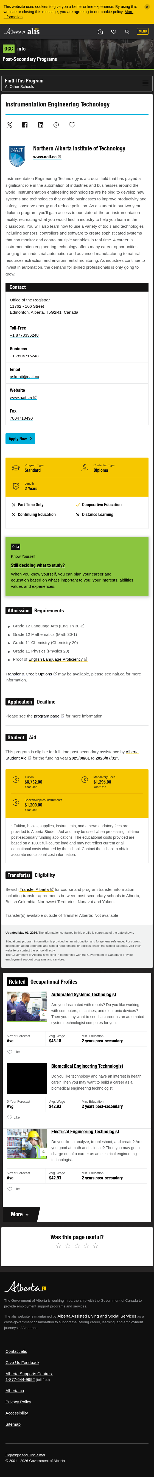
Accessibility (16, 1413)
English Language (58, 659)
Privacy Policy (18, 1401)
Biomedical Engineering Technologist (86, 1069)
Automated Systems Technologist (83, 1000)
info (14, 49)
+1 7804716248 (24, 356)
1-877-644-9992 (20, 1379)
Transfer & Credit (31, 674)
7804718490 (21, 418)
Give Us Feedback (22, 1362)
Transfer (36, 889)
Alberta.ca (14, 1390)
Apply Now (18, 438)
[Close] (147, 7)
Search (127, 32)
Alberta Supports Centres (28, 1373)
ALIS (33, 31)
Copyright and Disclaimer (25, 1455)
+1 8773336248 (24, 335)
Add (100, 32)
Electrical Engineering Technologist (85, 1132)
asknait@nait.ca (24, 376)
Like (113, 31)
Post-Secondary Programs (30, 59)
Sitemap (13, 1424)
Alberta (14, 31)
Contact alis (16, 1351)
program (49, 716)
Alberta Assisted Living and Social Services (96, 1316)
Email (56, 124)
